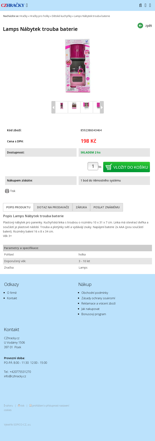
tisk (22, 405)
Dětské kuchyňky (62, 16)
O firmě (12, 293)
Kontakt (12, 298)
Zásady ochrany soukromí (98, 298)
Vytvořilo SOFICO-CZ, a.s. (17, 424)
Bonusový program (93, 314)
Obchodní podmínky (94, 293)
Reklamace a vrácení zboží (98, 303)
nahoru (9, 405)
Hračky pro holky (39, 16)
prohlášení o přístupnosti (45, 405)
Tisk (12, 191)
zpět (148, 25)
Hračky (23, 16)
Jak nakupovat (90, 309)
